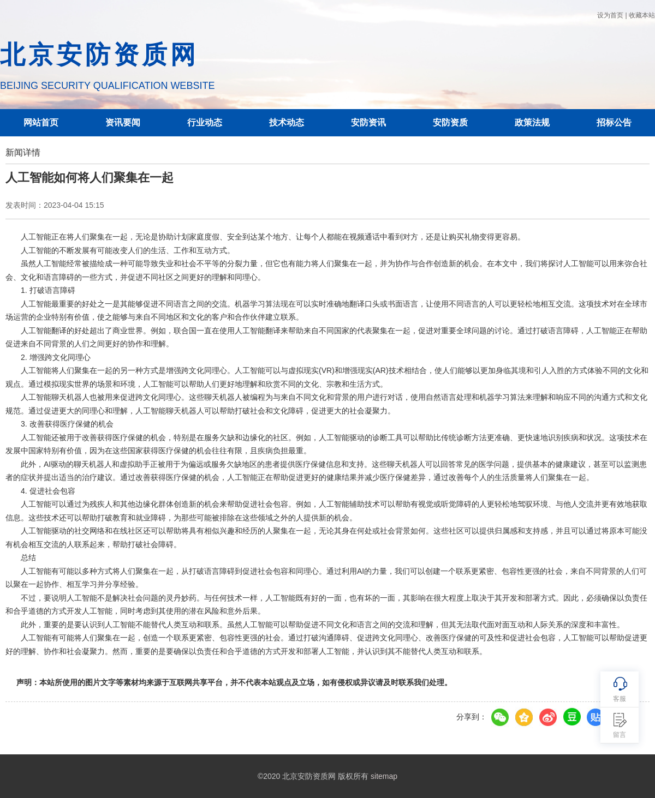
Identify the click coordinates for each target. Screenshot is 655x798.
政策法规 (532, 122)
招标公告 (614, 122)
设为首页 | (612, 15)
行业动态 (204, 122)
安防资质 (450, 122)
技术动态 (286, 122)
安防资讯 (368, 122)
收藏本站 (642, 15)
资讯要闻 (122, 122)
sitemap (384, 776)
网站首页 (40, 122)
